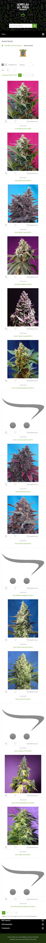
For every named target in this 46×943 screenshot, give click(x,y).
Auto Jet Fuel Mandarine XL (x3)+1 (23, 803)
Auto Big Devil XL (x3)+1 (23, 180)
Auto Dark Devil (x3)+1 (23, 491)
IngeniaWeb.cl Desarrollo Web (28, 937)
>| (32, 75)
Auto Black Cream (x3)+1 (23, 232)
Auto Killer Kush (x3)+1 (23, 854)
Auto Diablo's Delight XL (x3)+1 (23, 595)
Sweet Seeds (28, 45)
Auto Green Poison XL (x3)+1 (23, 647)
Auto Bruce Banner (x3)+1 (23, 284)
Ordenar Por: (12, 65)
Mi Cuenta (23, 19)
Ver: (3, 70)
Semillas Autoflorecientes (13, 45)
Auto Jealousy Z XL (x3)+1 (23, 751)
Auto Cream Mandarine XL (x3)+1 (23, 388)
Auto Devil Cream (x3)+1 (23, 543)
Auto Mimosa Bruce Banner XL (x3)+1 (23, 906)
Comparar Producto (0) (9, 75)
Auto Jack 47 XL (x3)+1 (23, 699)
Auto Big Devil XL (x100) (23, 129)
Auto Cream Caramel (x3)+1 (23, 336)
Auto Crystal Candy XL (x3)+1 (23, 440)
